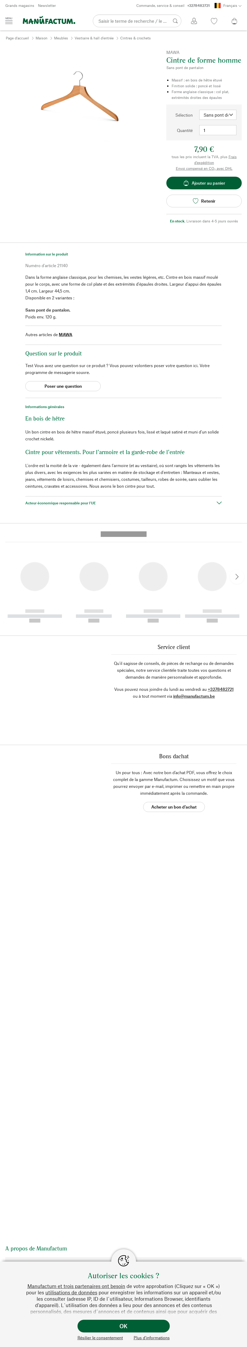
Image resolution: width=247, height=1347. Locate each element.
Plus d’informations (152, 1337)
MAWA (65, 334)
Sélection (184, 114)
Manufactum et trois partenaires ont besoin (76, 1286)
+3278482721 (221, 592)
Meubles (61, 38)
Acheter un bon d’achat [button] (174, 710)
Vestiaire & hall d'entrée (94, 38)
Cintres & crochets (135, 38)
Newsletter (47, 5)
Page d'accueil (17, 38)
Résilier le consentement (100, 1337)
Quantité (185, 130)
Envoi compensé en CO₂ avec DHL (204, 168)
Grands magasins (19, 5)
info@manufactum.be (194, 599)
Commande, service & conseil (173, 5)
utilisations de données (71, 1292)
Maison (41, 38)
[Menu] (9, 20)
